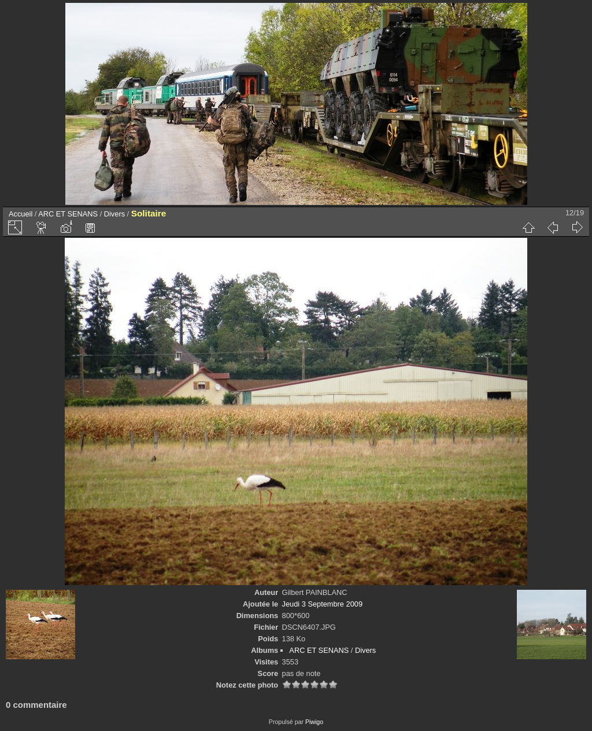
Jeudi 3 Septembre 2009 (322, 604)
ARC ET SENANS (68, 214)
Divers (114, 214)
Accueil (20, 214)
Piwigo (314, 721)
